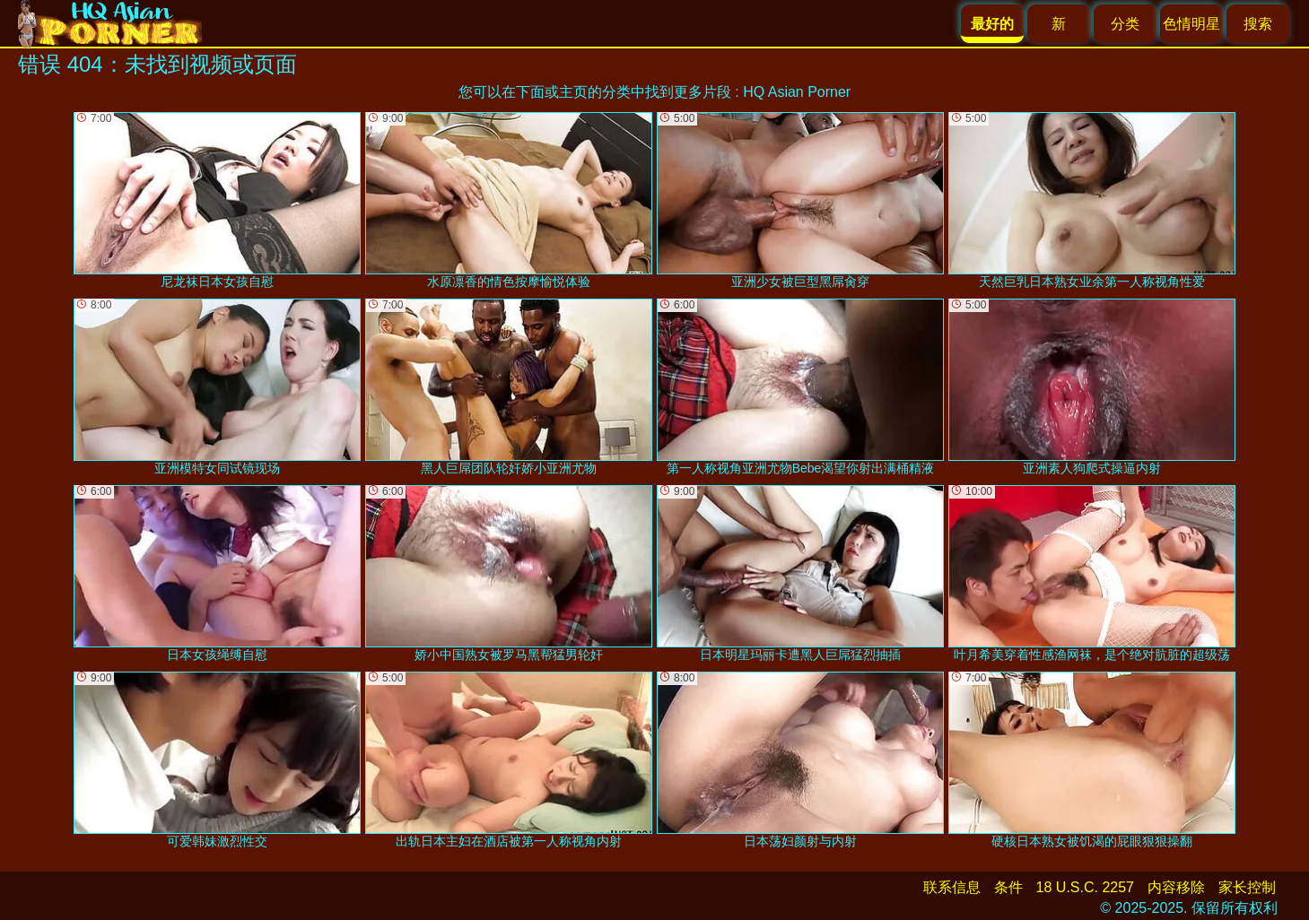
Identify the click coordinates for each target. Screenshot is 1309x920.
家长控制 (1247, 887)
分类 (1125, 23)
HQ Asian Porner (797, 92)
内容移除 (1176, 887)
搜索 (1258, 23)
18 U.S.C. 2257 (1085, 887)
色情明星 (1191, 23)
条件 (1008, 887)
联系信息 (952, 887)
